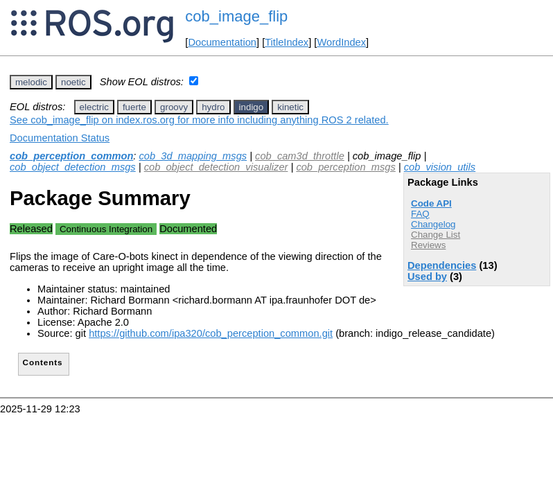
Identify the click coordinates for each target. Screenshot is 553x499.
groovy (174, 107)
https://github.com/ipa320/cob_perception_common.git (211, 333)
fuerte (134, 107)
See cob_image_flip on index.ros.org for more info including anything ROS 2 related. (199, 119)
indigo (251, 107)
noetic (73, 82)
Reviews (428, 245)
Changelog (433, 224)
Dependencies (441, 265)
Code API (431, 203)
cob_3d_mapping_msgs (193, 155)
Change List (435, 234)
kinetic (290, 107)
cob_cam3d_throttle (299, 155)
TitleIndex (286, 42)
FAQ (420, 214)
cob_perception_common (71, 155)
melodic (31, 82)
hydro (213, 107)
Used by (427, 276)
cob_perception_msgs (345, 167)
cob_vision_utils (439, 167)
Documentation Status (59, 137)
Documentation (222, 42)
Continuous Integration (106, 229)
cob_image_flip (236, 16)
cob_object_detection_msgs (73, 167)
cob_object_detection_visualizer (216, 167)
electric (94, 107)
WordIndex (341, 42)
